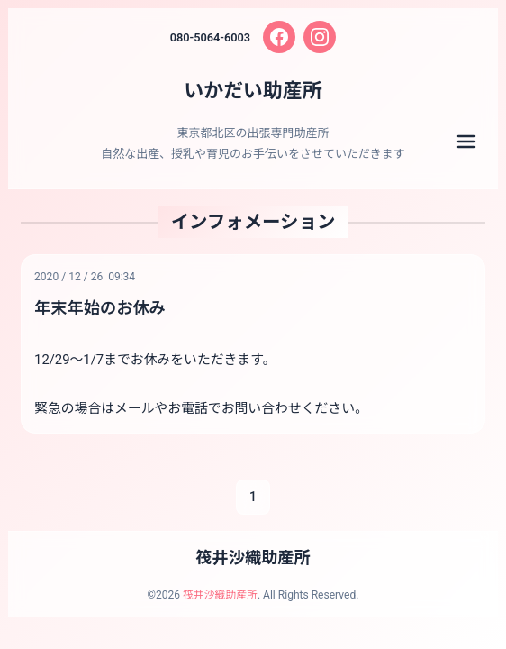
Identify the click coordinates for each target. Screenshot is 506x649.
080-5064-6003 (210, 37)
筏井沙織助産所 (253, 560)
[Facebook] (280, 37)
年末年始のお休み (100, 308)
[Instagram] (320, 37)
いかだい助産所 (253, 90)
